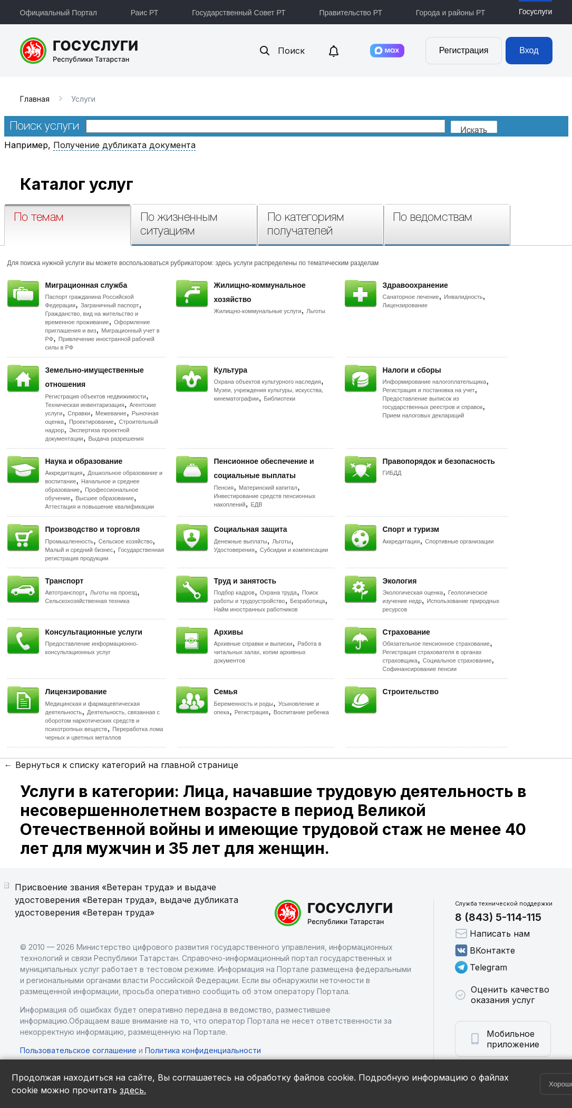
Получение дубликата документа (124, 145)
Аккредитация (64, 473)
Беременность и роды (243, 704)
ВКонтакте (485, 950)
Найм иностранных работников (256, 609)
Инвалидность (463, 297)
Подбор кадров (234, 592)
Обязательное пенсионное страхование (436, 643)
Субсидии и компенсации (294, 550)
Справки (78, 413)
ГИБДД (392, 473)
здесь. (133, 1090)
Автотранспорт (65, 592)
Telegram (481, 967)
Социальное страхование (457, 660)
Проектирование (91, 422)
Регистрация (464, 50)
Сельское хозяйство (125, 541)
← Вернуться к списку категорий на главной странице (121, 765)
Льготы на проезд (113, 592)
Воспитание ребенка (301, 712)
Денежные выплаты (240, 541)
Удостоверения (234, 550)
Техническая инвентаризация (84, 405)
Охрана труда (278, 592)
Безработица (307, 601)
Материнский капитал (268, 487)
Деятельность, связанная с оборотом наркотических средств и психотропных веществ (102, 720)
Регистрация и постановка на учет (429, 390)
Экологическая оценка (413, 592)
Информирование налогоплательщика (435, 381)
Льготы (315, 311)
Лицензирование (405, 305)
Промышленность (69, 541)
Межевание (111, 413)
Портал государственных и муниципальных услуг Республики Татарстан (79, 50)
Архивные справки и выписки (253, 643)
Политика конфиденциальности (203, 1050)
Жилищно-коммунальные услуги (258, 311)
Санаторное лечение (411, 297)
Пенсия (224, 487)
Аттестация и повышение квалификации (99, 506)
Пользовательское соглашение (78, 1050)
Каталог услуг (76, 183)
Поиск (281, 50)
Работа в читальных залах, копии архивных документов (268, 652)
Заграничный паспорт (110, 305)
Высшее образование (104, 498)
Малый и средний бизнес (79, 550)
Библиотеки (280, 398)
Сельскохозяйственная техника (87, 601)
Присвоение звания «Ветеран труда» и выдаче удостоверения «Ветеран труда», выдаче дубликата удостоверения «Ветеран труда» (126, 900)
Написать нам (492, 933)
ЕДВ (256, 504)
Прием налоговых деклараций (423, 415)
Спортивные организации (459, 541)
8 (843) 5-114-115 (498, 917)
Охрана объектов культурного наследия (267, 381)
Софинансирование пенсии (420, 669)
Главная (35, 98)
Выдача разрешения (116, 438)
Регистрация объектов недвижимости (96, 396)
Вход (528, 50)
